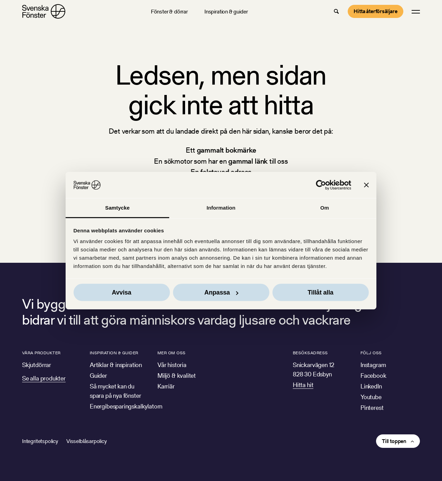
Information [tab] (221, 208)
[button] (336, 11)
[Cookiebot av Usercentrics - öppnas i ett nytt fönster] (321, 185)
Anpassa (221, 292)
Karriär (166, 386)
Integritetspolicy (40, 441)
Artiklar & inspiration (116, 364)
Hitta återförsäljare (375, 11)
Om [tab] (324, 208)
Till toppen (394, 441)
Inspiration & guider (226, 12)
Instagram (373, 364)
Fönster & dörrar (169, 12)
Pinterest (372, 407)
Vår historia (171, 364)
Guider (98, 375)
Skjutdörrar (36, 364)
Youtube (371, 397)
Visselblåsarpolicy (86, 441)
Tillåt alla (321, 292)
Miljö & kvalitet (176, 375)
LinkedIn (371, 386)
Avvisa (121, 292)
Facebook (373, 375)
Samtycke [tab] (117, 208)
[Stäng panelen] (366, 185)
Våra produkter (41, 353)
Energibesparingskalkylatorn (126, 406)
